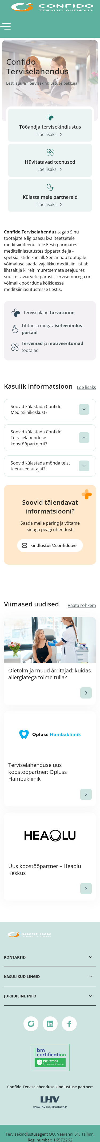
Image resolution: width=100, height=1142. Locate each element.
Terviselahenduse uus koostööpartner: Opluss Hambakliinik (37, 771)
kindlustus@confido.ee (53, 545)
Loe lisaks (86, 387)
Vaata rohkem (82, 605)
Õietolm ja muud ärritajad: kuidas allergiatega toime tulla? (49, 674)
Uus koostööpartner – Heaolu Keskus (44, 869)
